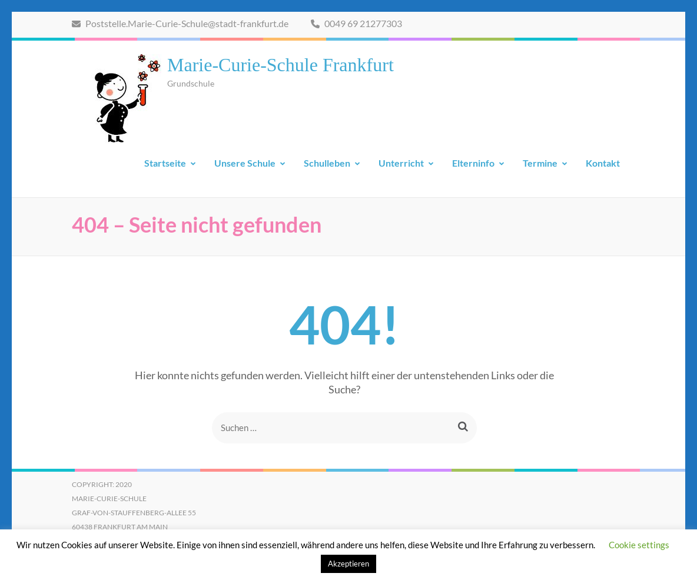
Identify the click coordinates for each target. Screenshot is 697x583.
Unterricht (401, 162)
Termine (540, 162)
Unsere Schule (245, 162)
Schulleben (327, 162)
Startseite (165, 162)
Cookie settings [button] (639, 544)
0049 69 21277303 (356, 23)
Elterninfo (473, 162)
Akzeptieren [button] (348, 563)
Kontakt (603, 162)
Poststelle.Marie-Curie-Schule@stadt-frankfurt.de (180, 23)
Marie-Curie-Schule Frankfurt (280, 64)
